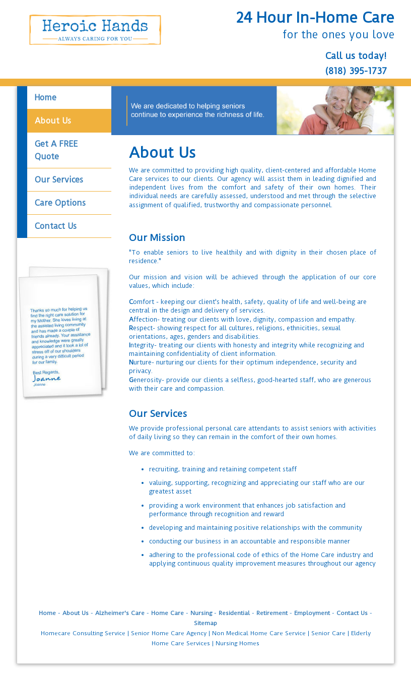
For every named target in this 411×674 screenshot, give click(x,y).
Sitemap (205, 623)
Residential (234, 613)
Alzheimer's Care (120, 613)
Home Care (167, 613)
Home (47, 613)
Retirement (272, 613)
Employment (312, 613)
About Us (75, 613)
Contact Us (352, 613)
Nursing (201, 613)
